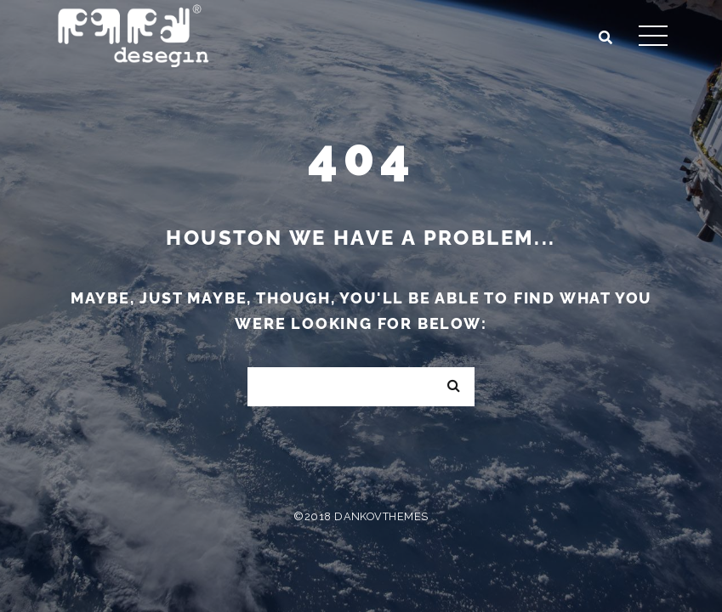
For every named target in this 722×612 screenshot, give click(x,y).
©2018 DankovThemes (360, 516)
